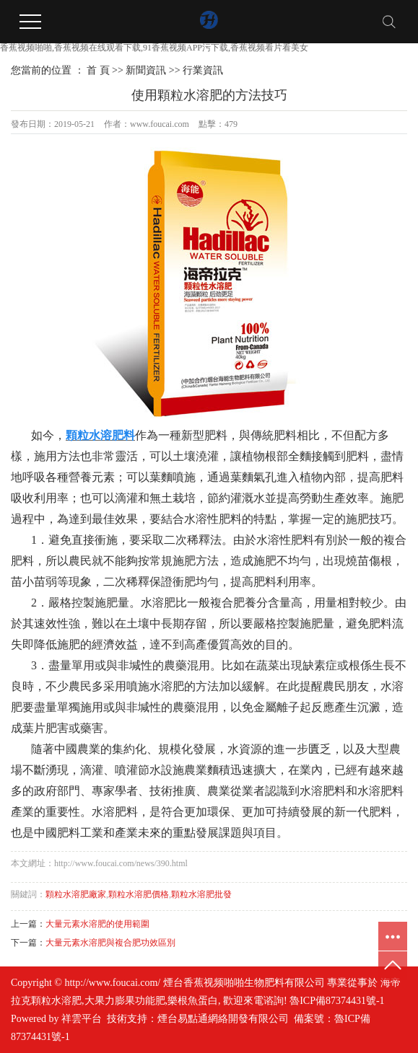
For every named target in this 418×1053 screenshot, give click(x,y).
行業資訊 (203, 70)
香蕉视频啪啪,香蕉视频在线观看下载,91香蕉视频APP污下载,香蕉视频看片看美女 (154, 48)
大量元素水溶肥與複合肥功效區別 (110, 943)
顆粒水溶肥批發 (201, 894)
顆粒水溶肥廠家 (75, 894)
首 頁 (98, 70)
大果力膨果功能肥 (124, 1000)
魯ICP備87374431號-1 (336, 1000)
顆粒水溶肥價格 (138, 894)
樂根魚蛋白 (192, 1000)
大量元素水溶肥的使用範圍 (97, 924)
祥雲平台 (81, 1018)
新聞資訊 (146, 70)
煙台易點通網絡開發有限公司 (223, 1018)
